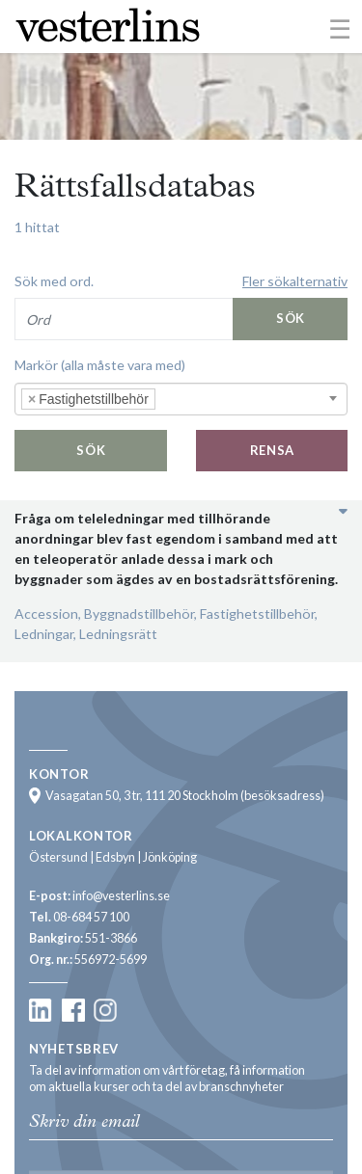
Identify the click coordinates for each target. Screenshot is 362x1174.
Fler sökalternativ (295, 281)
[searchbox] (189, 399)
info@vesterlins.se (121, 896)
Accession (46, 613)
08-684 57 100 (91, 917)
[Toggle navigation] (340, 28)
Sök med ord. (54, 281)
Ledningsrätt (118, 634)
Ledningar (43, 634)
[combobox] (181, 399)
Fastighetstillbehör (257, 613)
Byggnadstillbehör (139, 613)
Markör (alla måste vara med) (99, 365)
